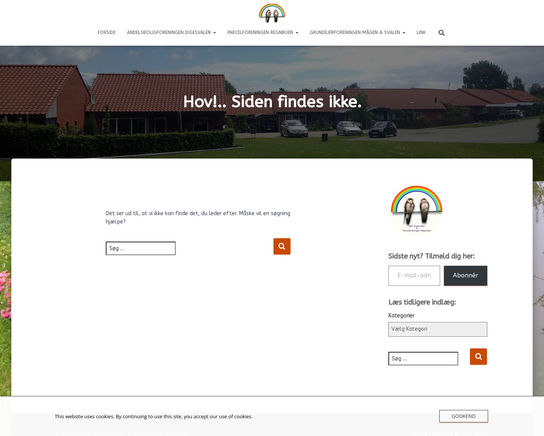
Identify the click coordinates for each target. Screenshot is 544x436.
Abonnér (465, 275)
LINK (421, 32)
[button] (214, 32)
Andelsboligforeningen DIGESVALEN (171, 32)
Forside (107, 32)
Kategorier (401, 316)
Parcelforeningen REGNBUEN (262, 32)
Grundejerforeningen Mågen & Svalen (357, 32)
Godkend (464, 416)
